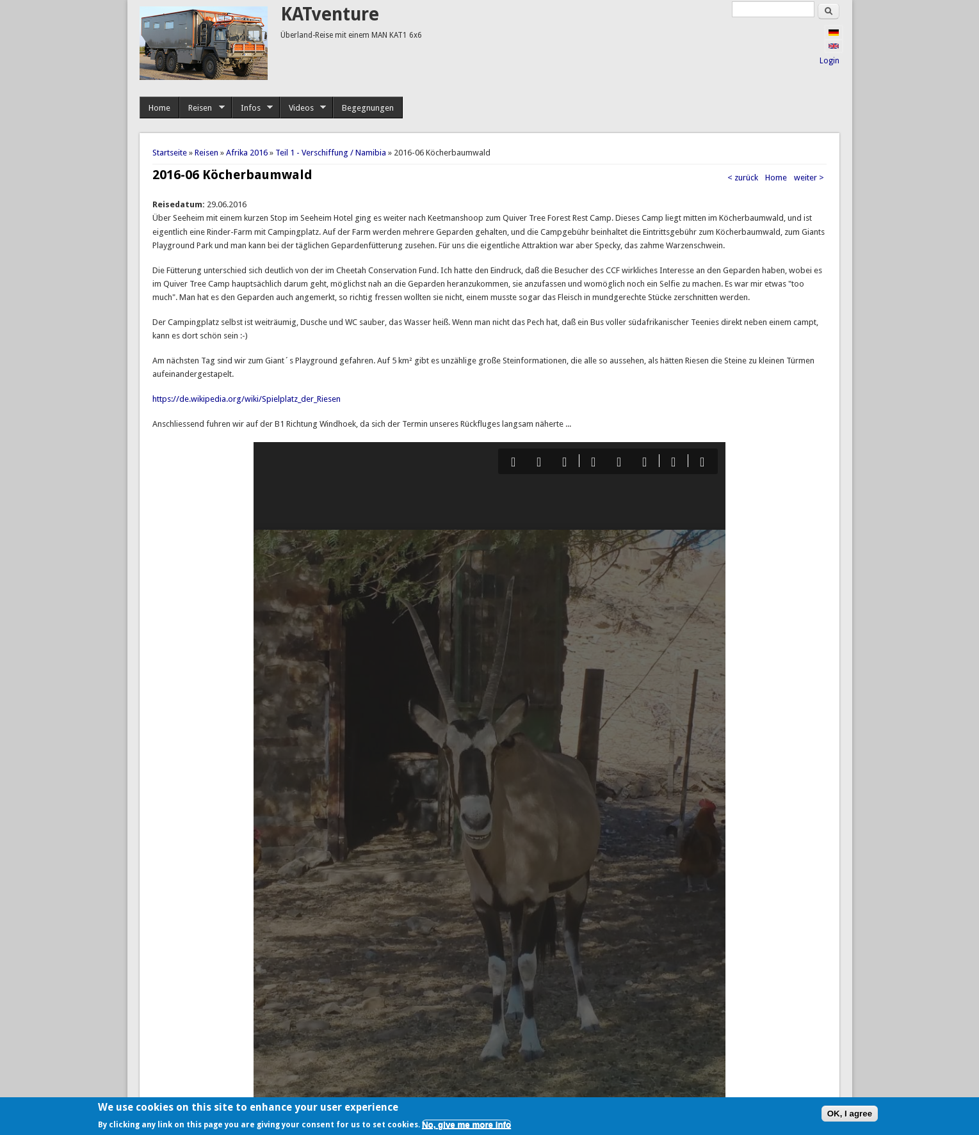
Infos (252, 108)
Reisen (202, 108)
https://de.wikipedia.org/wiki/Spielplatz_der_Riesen (246, 399)
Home (159, 108)
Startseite (169, 152)
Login (829, 60)
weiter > (809, 177)
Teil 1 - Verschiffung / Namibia (330, 152)
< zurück (742, 177)
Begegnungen (368, 108)
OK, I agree (849, 1113)
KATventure (329, 14)
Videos (303, 108)
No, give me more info (466, 1124)
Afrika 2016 (247, 152)
